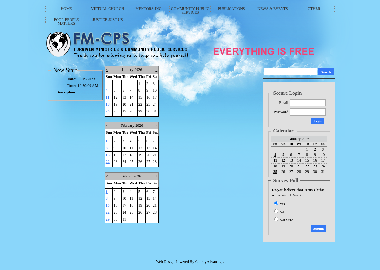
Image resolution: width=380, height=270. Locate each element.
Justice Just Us (107, 19)
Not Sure (286, 220)
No (281, 212)
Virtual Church (107, 8)
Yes (282, 204)
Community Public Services (190, 10)
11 (107, 97)
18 (108, 104)
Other (314, 8)
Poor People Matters (66, 21)
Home (66, 8)
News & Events (272, 8)
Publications (231, 8)
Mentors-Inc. (149, 8)
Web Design (165, 262)
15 (108, 155)
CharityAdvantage (209, 262)
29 (108, 219)
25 (108, 111)
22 (108, 161)
